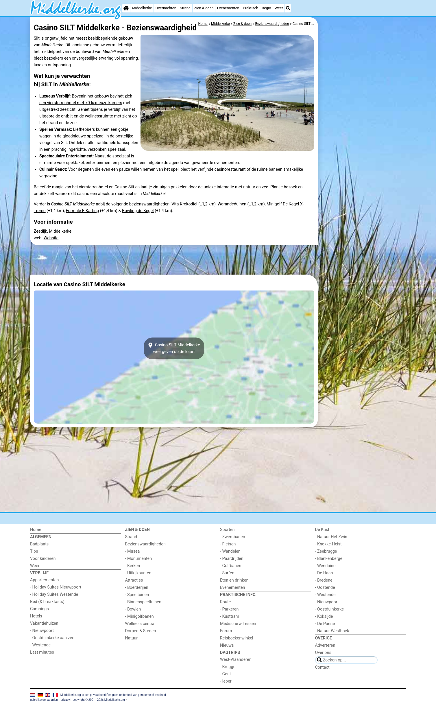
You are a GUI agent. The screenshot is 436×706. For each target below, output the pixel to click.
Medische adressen (238, 623)
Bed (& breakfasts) (47, 601)
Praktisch (250, 8)
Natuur (131, 638)
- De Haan (324, 573)
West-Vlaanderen (236, 659)
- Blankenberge (329, 558)
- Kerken (132, 565)
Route (225, 602)
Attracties (134, 580)
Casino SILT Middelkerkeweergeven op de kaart (174, 348)
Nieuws (227, 645)
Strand (185, 8)
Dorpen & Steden (140, 630)
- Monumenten (138, 558)
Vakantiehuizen (44, 623)
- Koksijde (324, 616)
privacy (65, 699)
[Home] (126, 8)
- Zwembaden (232, 536)
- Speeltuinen (137, 594)
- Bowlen (133, 609)
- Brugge (227, 666)
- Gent (225, 674)
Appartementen (44, 580)
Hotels (36, 616)
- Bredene (323, 580)
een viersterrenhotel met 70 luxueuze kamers (80, 102)
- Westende (40, 645)
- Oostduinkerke (329, 609)
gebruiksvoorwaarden (44, 699)
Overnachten (166, 8)
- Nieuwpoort (42, 630)
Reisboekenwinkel (236, 638)
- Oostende (325, 587)
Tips (34, 551)
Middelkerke (142, 8)
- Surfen (227, 573)
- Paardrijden (231, 558)
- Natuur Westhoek (332, 630)
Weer (279, 8)
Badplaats (39, 544)
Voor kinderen (43, 558)
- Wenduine (325, 565)
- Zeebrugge (326, 551)
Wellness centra (139, 623)
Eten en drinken (234, 580)
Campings (39, 608)
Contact (322, 667)
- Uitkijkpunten (138, 573)
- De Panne (325, 623)
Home (35, 529)
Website (51, 238)
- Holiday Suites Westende (54, 594)
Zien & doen (203, 8)
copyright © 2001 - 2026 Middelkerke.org (99, 699)
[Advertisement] (362, 150)
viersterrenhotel (93, 187)
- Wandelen (230, 551)
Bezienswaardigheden (145, 544)
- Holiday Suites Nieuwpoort (55, 587)
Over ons (323, 652)
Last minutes (42, 652)
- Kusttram (229, 616)
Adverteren (325, 645)
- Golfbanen (230, 565)
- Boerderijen (136, 587)
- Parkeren (229, 609)
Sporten (227, 529)
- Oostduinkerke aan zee (52, 637)
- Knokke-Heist (328, 544)
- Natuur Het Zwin (331, 536)
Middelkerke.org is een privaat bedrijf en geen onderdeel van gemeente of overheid (113, 694)
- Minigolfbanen (139, 616)
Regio (266, 8)
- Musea (132, 551)
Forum (226, 630)
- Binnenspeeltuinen (143, 602)
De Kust (322, 529)
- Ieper (226, 681)
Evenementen (228, 8)
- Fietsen (228, 544)
